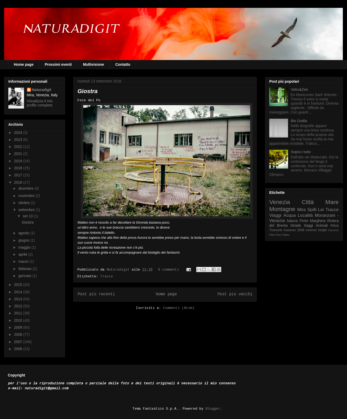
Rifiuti (335, 226)
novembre (26, 196)
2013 (18, 299)
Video (285, 234)
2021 (18, 154)
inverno (311, 230)
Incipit (322, 230)
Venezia (279, 202)
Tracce (106, 276)
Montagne (282, 209)
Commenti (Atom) (178, 308)
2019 (18, 161)
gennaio (25, 276)
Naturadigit (119, 270)
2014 (18, 292)
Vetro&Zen (299, 89)
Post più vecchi (235, 294)
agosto (24, 233)
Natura (292, 221)
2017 (18, 175)
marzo (23, 261)
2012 (18, 306)
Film (272, 234)
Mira (301, 209)
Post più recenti (96, 294)
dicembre (26, 188)
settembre (26, 210)
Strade (295, 225)
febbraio (25, 269)
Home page (23, 64)
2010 (18, 320)
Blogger (213, 409)
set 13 (28, 216)
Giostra (87, 91)
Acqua (289, 215)
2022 (18, 147)
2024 (18, 132)
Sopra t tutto (301, 152)
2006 (18, 349)
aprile (23, 254)
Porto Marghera (313, 221)
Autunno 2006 (294, 230)
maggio (24, 247)
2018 (18, 168)
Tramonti (275, 230)
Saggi (308, 225)
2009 (18, 327)
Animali (322, 225)
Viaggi (275, 215)
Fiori (278, 234)
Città (308, 202)
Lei (321, 209)
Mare (332, 202)
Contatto (122, 64)
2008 (18, 334)
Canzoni (333, 230)
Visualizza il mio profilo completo (40, 103)
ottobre (24, 203)
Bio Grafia (299, 121)
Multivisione (93, 64)
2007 (18, 342)
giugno (24, 240)
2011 (18, 313)
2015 (18, 285)
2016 (18, 182)
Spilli (311, 209)
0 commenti (168, 270)
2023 (18, 139)
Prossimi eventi (58, 64)
